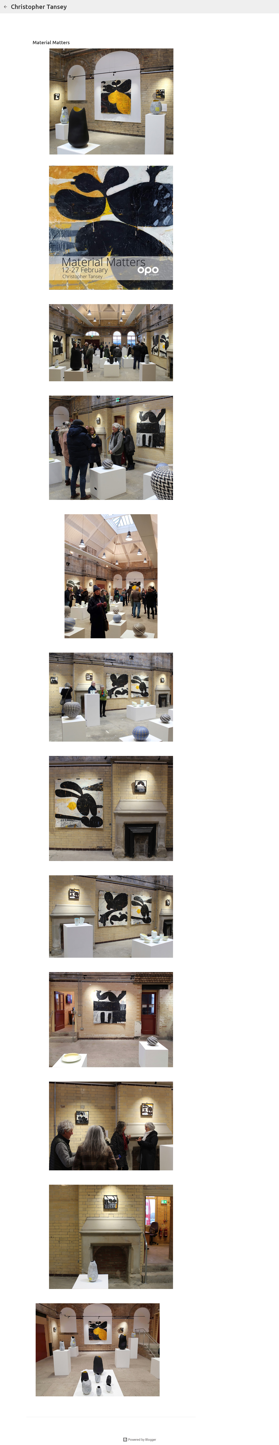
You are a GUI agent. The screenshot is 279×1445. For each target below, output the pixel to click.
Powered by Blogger (139, 1439)
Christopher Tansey (39, 6)
